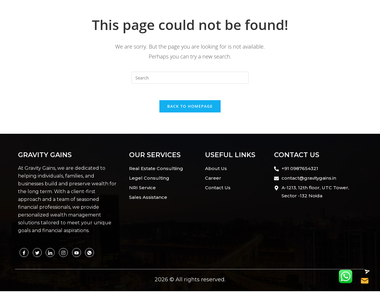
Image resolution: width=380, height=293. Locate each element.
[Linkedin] (50, 254)
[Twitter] (37, 254)
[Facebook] (24, 254)
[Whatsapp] (76, 254)
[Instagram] (63, 254)
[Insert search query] (190, 78)
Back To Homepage (190, 108)
